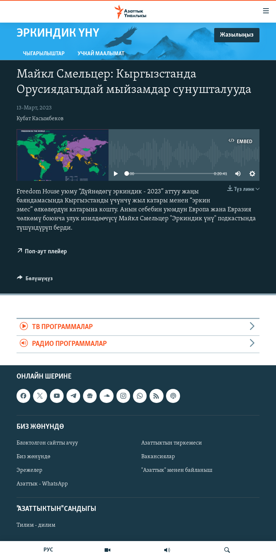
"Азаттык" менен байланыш (176, 470)
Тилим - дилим (36, 525)
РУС (48, 550)
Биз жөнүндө (33, 457)
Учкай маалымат (101, 54)
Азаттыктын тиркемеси (171, 443)
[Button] (35, 280)
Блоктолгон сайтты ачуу (47, 443)
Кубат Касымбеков (40, 119)
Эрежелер (29, 470)
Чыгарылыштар (44, 54)
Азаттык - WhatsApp (42, 484)
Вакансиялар (158, 457)
